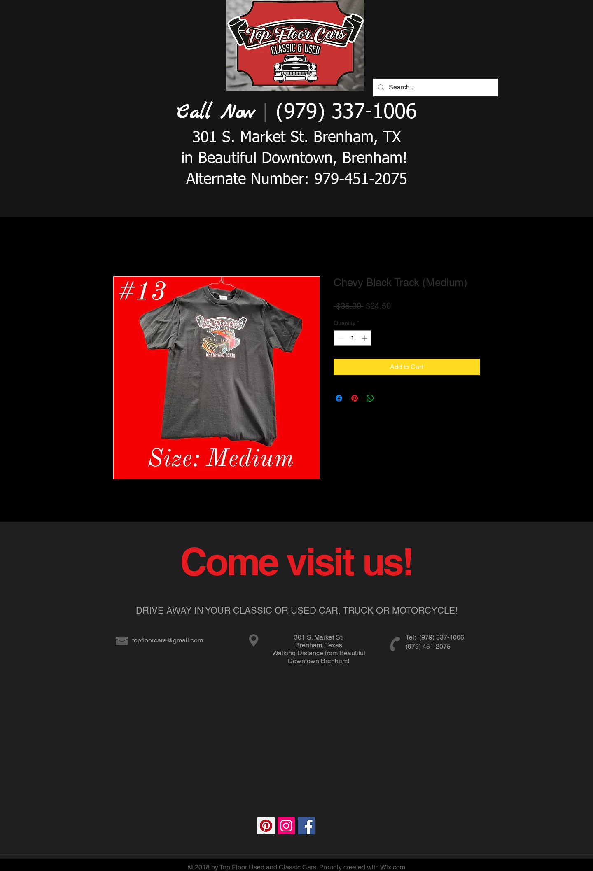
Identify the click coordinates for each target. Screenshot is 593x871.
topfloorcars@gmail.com (167, 640)
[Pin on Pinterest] (355, 398)
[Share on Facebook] (339, 398)
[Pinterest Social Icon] (266, 825)
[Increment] (365, 338)
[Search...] (435, 87)
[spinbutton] (352, 338)
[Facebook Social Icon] (306, 825)
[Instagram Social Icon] (286, 825)
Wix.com (392, 867)
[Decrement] (340, 338)
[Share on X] (386, 398)
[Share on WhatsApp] (370, 398)
